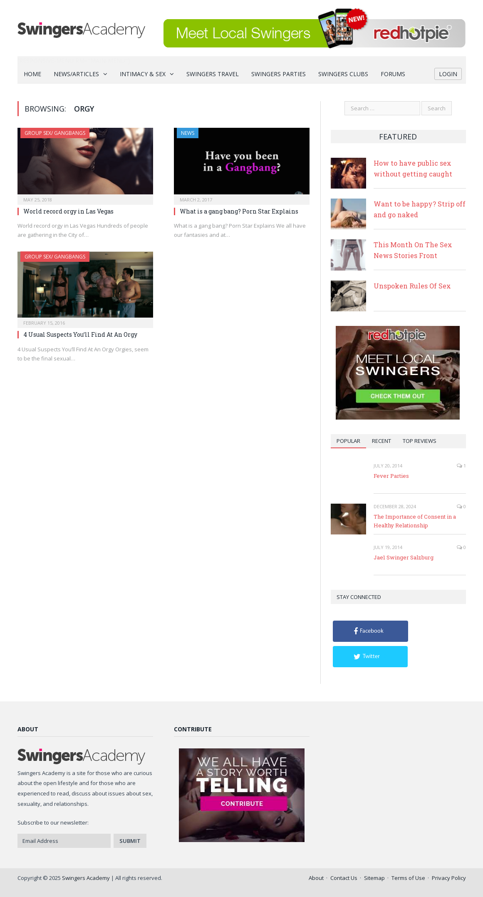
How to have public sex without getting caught (413, 168)
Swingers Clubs (343, 74)
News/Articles (76, 74)
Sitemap (374, 878)
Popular (348, 441)
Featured (398, 137)
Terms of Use (408, 878)
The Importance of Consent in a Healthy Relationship (415, 521)
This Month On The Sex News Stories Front (413, 250)
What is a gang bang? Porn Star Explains (239, 211)
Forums (393, 74)
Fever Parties (391, 476)
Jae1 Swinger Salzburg (403, 557)
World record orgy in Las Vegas (68, 211)
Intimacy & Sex (143, 74)
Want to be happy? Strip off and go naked (420, 209)
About (316, 878)
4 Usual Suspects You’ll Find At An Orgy (80, 334)
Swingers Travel (212, 74)
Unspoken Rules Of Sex (412, 285)
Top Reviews (419, 441)
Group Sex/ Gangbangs (55, 133)
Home (32, 74)
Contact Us (343, 878)
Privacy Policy (449, 878)
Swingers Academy (86, 878)
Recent (381, 441)
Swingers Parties (278, 74)
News (187, 133)
